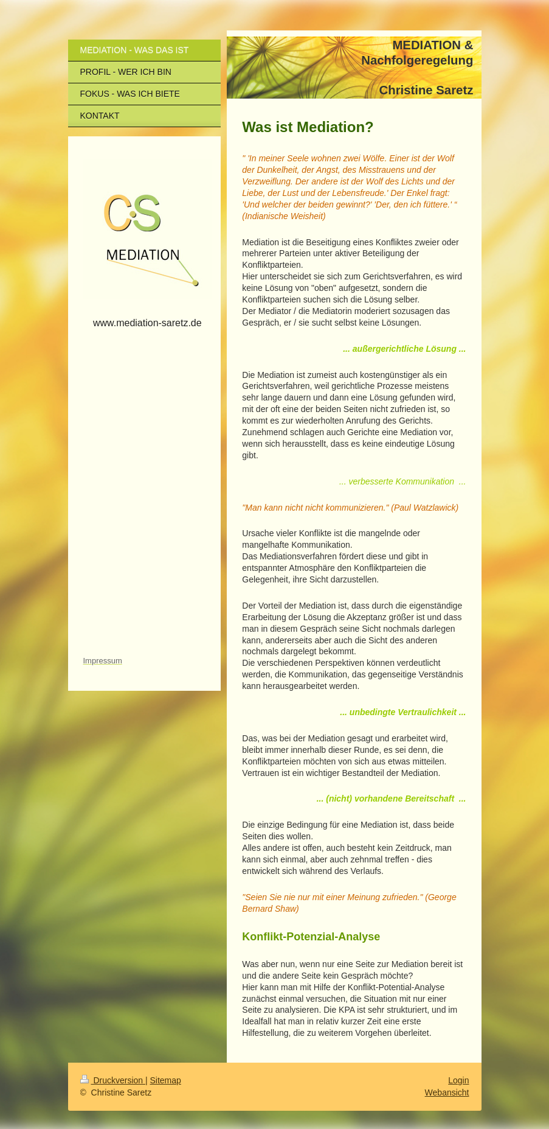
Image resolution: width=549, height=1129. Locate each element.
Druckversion (112, 1080)
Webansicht (447, 1092)
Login (458, 1080)
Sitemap (165, 1080)
